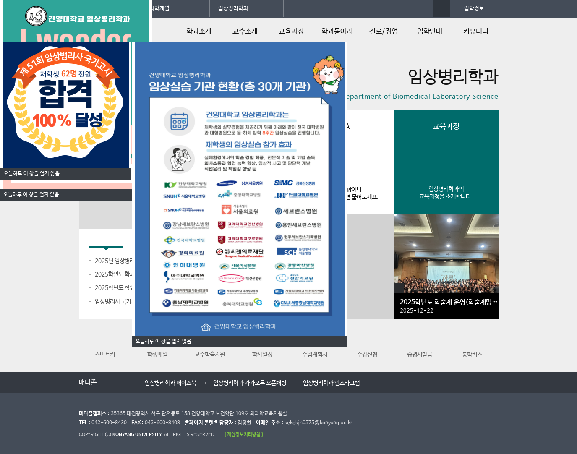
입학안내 (429, 32)
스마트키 (105, 343)
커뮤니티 (475, 32)
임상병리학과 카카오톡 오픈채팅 (249, 383)
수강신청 (367, 343)
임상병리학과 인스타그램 (331, 383)
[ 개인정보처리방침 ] (244, 434)
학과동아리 (337, 32)
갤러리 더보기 (399, 288)
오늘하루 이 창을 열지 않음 (31, 195)
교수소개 (245, 32)
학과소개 (198, 32)
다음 (126, 382)
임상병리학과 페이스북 (170, 383)
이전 (109, 382)
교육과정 (291, 32)
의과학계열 (157, 8)
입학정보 (474, 8)
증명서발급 (419, 343)
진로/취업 (383, 32)
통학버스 (472, 343)
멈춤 (117, 382)
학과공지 (106, 239)
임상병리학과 (233, 8)
